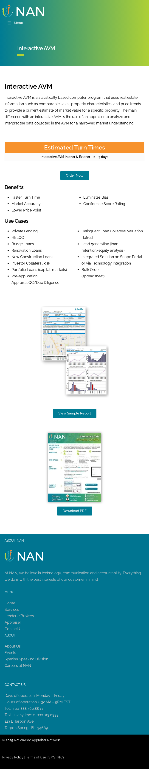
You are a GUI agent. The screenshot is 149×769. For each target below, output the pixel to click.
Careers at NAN (18, 665)
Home (10, 603)
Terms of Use (36, 757)
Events (10, 653)
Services (12, 609)
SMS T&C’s (56, 757)
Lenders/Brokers (19, 616)
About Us (13, 646)
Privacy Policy (12, 757)
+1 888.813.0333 (46, 715)
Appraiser (13, 622)
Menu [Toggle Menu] (15, 23)
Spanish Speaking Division (26, 659)
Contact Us (14, 629)
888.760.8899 (31, 708)
